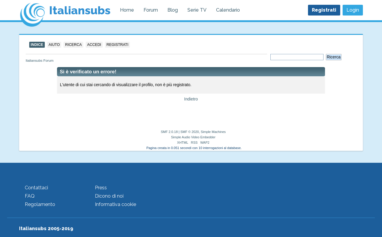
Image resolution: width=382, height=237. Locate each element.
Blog (172, 10)
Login (352, 10)
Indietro (191, 99)
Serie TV (197, 10)
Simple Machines (213, 132)
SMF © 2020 (190, 132)
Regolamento (40, 204)
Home (127, 10)
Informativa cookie (115, 204)
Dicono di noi (109, 196)
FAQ (30, 196)
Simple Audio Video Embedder (193, 137)
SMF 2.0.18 (169, 132)
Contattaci (36, 187)
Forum (151, 10)
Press (101, 187)
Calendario (228, 10)
